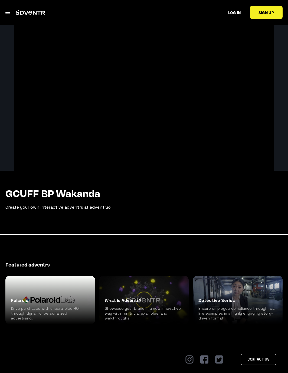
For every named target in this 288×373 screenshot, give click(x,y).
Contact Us (258, 359)
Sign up (266, 12)
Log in (234, 12)
